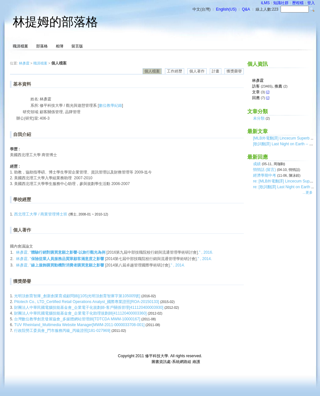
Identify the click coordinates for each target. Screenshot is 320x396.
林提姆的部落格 (55, 22)
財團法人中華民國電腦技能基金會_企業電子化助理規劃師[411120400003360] (81, 313)
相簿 (59, 46)
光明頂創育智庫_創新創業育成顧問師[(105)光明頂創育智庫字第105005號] (77, 296)
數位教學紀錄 (110, 105)
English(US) (226, 9)
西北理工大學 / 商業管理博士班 (40, 214)
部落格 (42, 46)
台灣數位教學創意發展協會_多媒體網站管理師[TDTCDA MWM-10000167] (77, 319)
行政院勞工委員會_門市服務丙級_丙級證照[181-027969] (62, 330)
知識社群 (281, 3)
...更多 (308, 192)
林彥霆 (24, 63)
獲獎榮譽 (234, 71)
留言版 (77, 46)
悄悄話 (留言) (264, 169)
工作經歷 (174, 71)
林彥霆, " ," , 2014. (114, 259)
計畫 (215, 71)
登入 (311, 3)
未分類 (259, 118)
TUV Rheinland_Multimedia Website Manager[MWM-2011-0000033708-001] (79, 325)
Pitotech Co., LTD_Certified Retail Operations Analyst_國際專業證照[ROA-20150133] (87, 301)
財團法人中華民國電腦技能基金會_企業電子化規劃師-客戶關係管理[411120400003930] (89, 307)
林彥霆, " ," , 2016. (114, 252)
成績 (257, 164)
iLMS (265, 3)
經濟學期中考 (264, 175)
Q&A (246, 9)
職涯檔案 (20, 46)
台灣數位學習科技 (135, 361)
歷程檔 (298, 3)
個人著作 (197, 71)
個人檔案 (152, 71)
